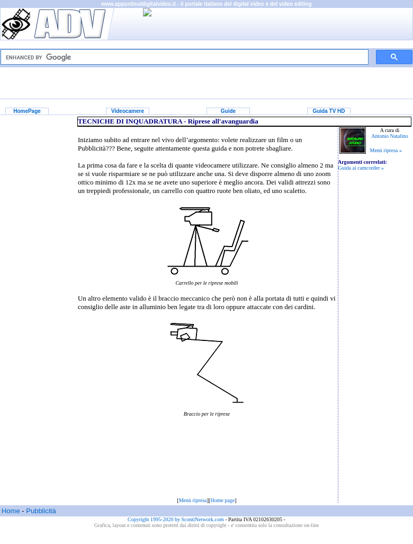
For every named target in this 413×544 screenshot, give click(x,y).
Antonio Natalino (389, 136)
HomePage (27, 111)
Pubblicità (41, 511)
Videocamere (127, 111)
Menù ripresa (193, 500)
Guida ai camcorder (359, 168)
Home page (222, 500)
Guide (228, 111)
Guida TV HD (328, 111)
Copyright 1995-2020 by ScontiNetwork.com (176, 519)
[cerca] (183, 57)
